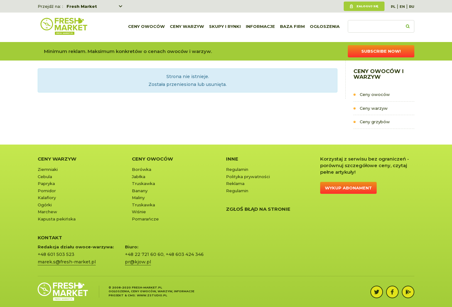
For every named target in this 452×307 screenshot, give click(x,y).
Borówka (141, 169)
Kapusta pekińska (57, 218)
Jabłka (138, 176)
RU (411, 6)
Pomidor (47, 190)
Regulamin (237, 169)
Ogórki (45, 204)
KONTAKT (50, 238)
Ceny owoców (146, 27)
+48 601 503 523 (56, 254)
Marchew (47, 211)
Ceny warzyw (187, 27)
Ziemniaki (48, 169)
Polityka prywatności (248, 176)
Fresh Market (82, 6)
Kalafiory (47, 197)
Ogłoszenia (325, 27)
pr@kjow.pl (138, 262)
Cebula (45, 176)
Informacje (260, 27)
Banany (140, 190)
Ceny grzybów (375, 121)
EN (402, 6)
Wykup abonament (348, 187)
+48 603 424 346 (185, 254)
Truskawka (143, 183)
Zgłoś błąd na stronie (258, 209)
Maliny (138, 197)
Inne (232, 159)
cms (131, 295)
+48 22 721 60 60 (144, 254)
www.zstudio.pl (152, 295)
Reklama (235, 183)
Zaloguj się (367, 6)
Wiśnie (139, 211)
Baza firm (292, 27)
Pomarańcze (145, 218)
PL (393, 6)
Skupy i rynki (225, 27)
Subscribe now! (381, 51)
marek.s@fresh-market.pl (67, 262)
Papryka (46, 183)
